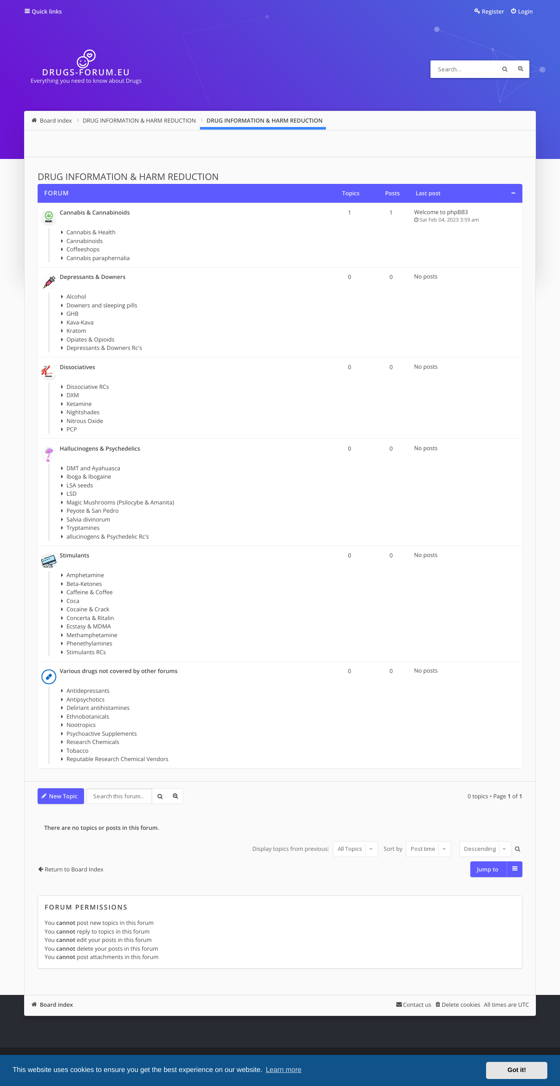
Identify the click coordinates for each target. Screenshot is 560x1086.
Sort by (417, 849)
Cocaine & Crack (87, 609)
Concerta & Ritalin (90, 618)
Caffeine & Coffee (89, 592)
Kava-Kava (80, 322)
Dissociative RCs (87, 387)
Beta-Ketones (84, 584)
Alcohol (76, 296)
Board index (56, 1004)
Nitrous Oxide (84, 421)
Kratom (76, 331)
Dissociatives (77, 367)
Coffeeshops (83, 249)
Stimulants (74, 555)
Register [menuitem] (493, 11)
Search (505, 69)
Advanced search (520, 69)
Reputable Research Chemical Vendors (117, 759)
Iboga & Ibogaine (88, 476)
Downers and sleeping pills (101, 305)
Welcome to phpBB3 (441, 212)
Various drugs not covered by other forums (119, 671)
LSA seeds (79, 485)
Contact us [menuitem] (417, 1004)
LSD (71, 493)
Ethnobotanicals (87, 716)
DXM (72, 395)
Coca (72, 601)
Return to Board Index (74, 869)
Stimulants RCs (86, 652)
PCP (71, 429)
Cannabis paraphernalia (98, 258)
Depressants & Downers (93, 277)
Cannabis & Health (91, 232)
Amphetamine (85, 575)
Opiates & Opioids (90, 339)
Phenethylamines (89, 643)
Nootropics (81, 725)
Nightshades (83, 412)
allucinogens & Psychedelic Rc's (107, 536)
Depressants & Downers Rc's (104, 348)
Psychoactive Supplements (101, 733)
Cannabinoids (84, 241)
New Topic (63, 796)
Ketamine (79, 404)
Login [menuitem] (525, 11)
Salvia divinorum (88, 519)
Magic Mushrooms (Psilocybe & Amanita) (120, 502)
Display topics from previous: (315, 849)
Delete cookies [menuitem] (461, 1004)
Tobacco (77, 751)
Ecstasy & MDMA (88, 626)
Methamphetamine (92, 635)
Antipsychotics (85, 699)
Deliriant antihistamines (98, 708)
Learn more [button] (283, 1070)
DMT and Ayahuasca (93, 468)
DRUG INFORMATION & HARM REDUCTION (128, 177)
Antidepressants (87, 691)
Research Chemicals (92, 742)
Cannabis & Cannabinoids (95, 212)
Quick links (47, 11)
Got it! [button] (517, 1070)
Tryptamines (83, 528)
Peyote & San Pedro (92, 511)
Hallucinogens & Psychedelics (100, 448)
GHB (72, 313)
